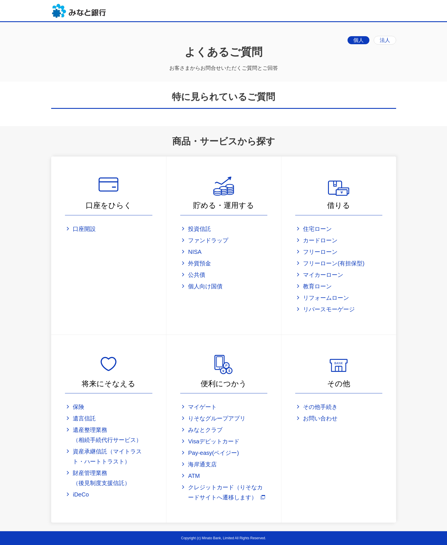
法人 (385, 40)
